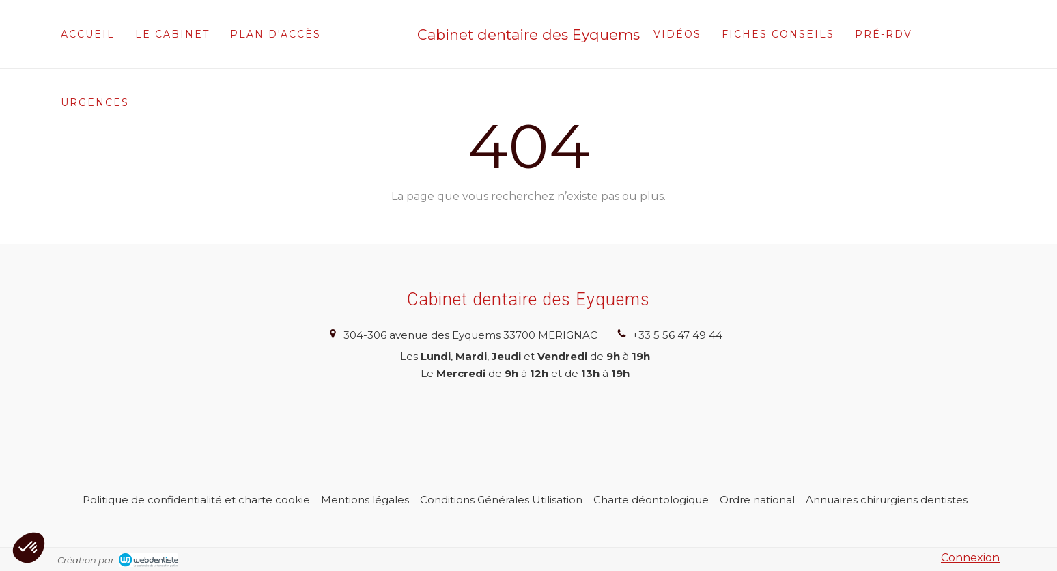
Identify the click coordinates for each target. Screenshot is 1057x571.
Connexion (970, 557)
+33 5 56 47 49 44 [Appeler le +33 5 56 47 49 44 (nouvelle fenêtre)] (677, 335)
